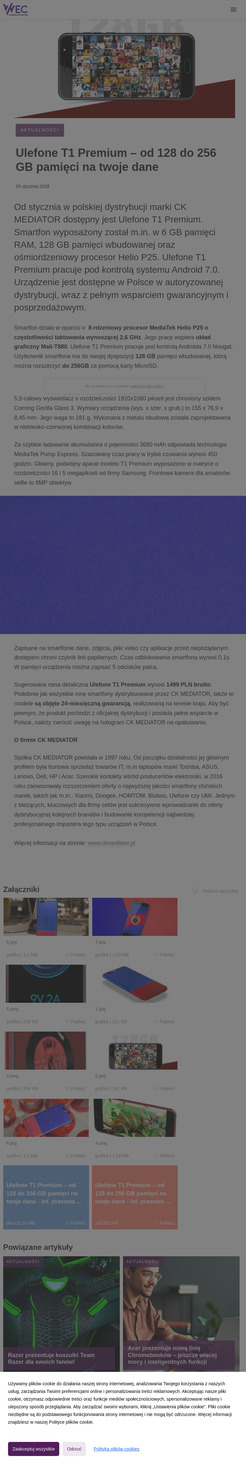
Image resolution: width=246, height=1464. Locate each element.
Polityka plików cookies (116, 1449)
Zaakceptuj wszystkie (33, 1449)
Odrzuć (74, 1449)
